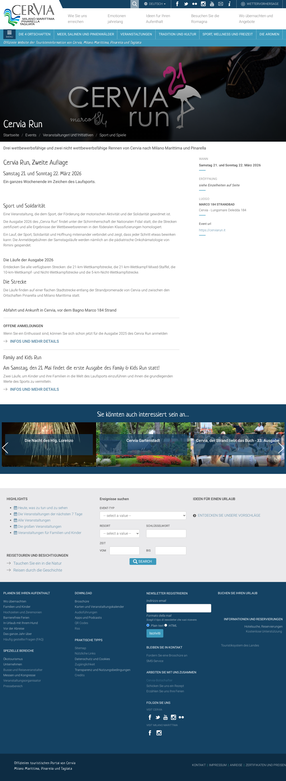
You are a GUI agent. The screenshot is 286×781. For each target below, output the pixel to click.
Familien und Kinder (16, 607)
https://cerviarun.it (212, 230)
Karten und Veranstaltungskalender (99, 607)
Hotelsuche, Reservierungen (263, 626)
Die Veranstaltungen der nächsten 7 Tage (48, 514)
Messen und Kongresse (19, 675)
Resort (105, 525)
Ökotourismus (13, 659)
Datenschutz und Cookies (93, 659)
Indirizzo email (156, 600)
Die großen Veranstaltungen (39, 526)
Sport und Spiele (112, 135)
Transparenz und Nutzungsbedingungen (102, 670)
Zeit (103, 543)
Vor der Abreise (13, 628)
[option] (49, 444)
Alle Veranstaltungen (32, 520)
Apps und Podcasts (88, 618)
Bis (148, 550)
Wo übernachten (14, 601)
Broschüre (82, 601)
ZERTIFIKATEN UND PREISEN (266, 765)
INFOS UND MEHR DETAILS (34, 341)
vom (103, 550)
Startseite (11, 135)
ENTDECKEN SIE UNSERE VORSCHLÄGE (229, 515)
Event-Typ (107, 508)
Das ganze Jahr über (17, 634)
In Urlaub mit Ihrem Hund (20, 623)
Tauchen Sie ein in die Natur (37, 563)
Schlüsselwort (158, 525)
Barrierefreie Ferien (16, 618)
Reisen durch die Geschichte (37, 570)
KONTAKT (199, 765)
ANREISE (236, 765)
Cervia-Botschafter (159, 680)
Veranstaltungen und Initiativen (68, 135)
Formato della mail (171, 618)
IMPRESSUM (218, 765)
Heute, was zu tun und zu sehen (41, 508)
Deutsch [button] (157, 4)
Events (31, 135)
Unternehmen (12, 664)
